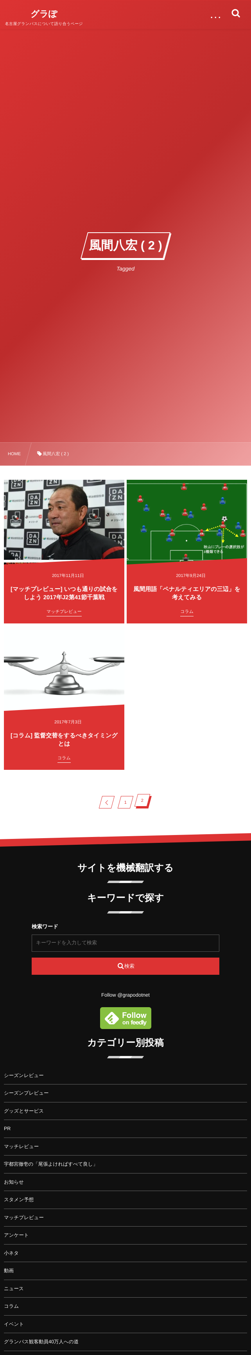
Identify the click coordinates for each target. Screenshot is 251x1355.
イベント (14, 1324)
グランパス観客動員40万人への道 (41, 1341)
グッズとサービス (24, 1111)
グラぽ (43, 14)
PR (7, 1128)
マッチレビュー (21, 1146)
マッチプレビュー (24, 1217)
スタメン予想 (19, 1199)
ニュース (14, 1288)
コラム (11, 1306)
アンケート (16, 1235)
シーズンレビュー (24, 1075)
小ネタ (11, 1253)
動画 (9, 1270)
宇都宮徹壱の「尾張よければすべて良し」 (51, 1164)
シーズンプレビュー (26, 1093)
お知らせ (14, 1182)
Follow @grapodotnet (125, 995)
